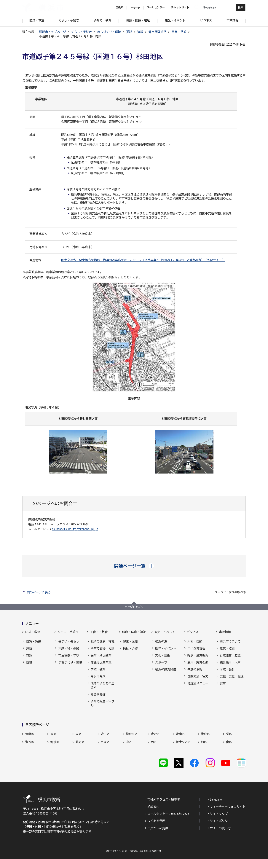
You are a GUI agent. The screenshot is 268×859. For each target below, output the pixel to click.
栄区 (229, 733)
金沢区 (155, 733)
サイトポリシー (220, 820)
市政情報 (225, 631)
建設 (140, 31)
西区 (154, 741)
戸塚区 (105, 741)
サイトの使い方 (220, 828)
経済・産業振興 (197, 655)
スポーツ (161, 662)
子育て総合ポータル (102, 703)
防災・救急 (32, 631)
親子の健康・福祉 (102, 641)
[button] (134, 565)
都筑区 (54, 741)
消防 (29, 648)
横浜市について (230, 641)
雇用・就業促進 (197, 662)
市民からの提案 (157, 828)
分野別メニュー (197, 683)
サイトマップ (219, 813)
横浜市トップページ (52, 31)
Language (216, 799)
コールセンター (155, 7)
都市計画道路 (157, 31)
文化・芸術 (162, 655)
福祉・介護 (130, 648)
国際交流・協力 (197, 676)
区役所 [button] (119, 7)
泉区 (79, 733)
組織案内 (153, 806)
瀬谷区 (29, 741)
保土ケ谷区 (183, 741)
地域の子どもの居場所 (102, 685)
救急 (29, 655)
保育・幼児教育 (101, 655)
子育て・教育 (99, 631)
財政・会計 (227, 669)
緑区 (204, 741)
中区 (129, 741)
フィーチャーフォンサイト (228, 806)
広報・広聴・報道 (231, 676)
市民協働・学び (68, 655)
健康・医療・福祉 (134, 631)
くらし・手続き (81, 31)
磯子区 (105, 733)
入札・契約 (194, 641)
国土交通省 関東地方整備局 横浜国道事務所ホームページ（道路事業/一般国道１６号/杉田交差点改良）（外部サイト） (143, 260)
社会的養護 (98, 694)
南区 (229, 741)
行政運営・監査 (230, 655)
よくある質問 (156, 820)
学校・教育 (98, 669)
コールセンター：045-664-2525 (168, 813)
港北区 (205, 733)
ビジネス (193, 631)
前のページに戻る (39, 592)
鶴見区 (80, 741)
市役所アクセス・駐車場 (163, 799)
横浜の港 (161, 641)
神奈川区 (132, 733)
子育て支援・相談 (102, 648)
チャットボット (180, 7)
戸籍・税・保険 (68, 648)
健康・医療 (130, 641)
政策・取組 (227, 648)
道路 (129, 31)
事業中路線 (179, 31)
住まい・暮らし (68, 641)
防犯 (29, 662)
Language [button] (135, 7)
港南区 (180, 733)
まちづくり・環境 (109, 31)
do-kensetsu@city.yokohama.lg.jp (75, 528)
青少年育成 (98, 676)
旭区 (53, 733)
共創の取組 (194, 669)
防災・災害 (33, 641)
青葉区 (29, 733)
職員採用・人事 (230, 662)
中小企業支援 (196, 648)
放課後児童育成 (101, 662)
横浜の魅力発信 (165, 669)
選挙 (223, 683)
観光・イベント (164, 631)
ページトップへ (134, 606)
